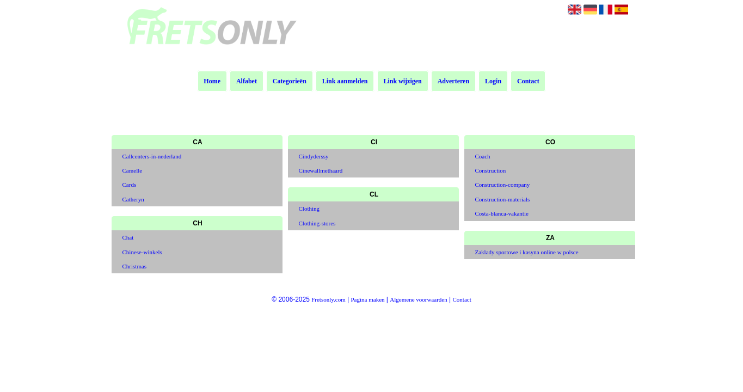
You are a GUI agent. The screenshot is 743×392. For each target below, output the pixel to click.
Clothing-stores (317, 223)
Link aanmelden (345, 81)
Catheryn (133, 199)
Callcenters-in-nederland (152, 156)
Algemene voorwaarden (418, 299)
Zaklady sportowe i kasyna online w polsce (527, 252)
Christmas (134, 266)
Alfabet (246, 81)
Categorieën (289, 81)
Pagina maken (368, 299)
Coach (482, 156)
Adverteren (453, 81)
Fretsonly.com (328, 299)
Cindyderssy (314, 156)
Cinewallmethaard (321, 170)
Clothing (309, 208)
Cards (129, 184)
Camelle (132, 170)
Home (212, 81)
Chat (128, 237)
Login (493, 81)
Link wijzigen (402, 81)
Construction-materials (502, 199)
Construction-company (502, 184)
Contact (528, 81)
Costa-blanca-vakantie (502, 213)
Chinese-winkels (142, 252)
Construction (490, 170)
